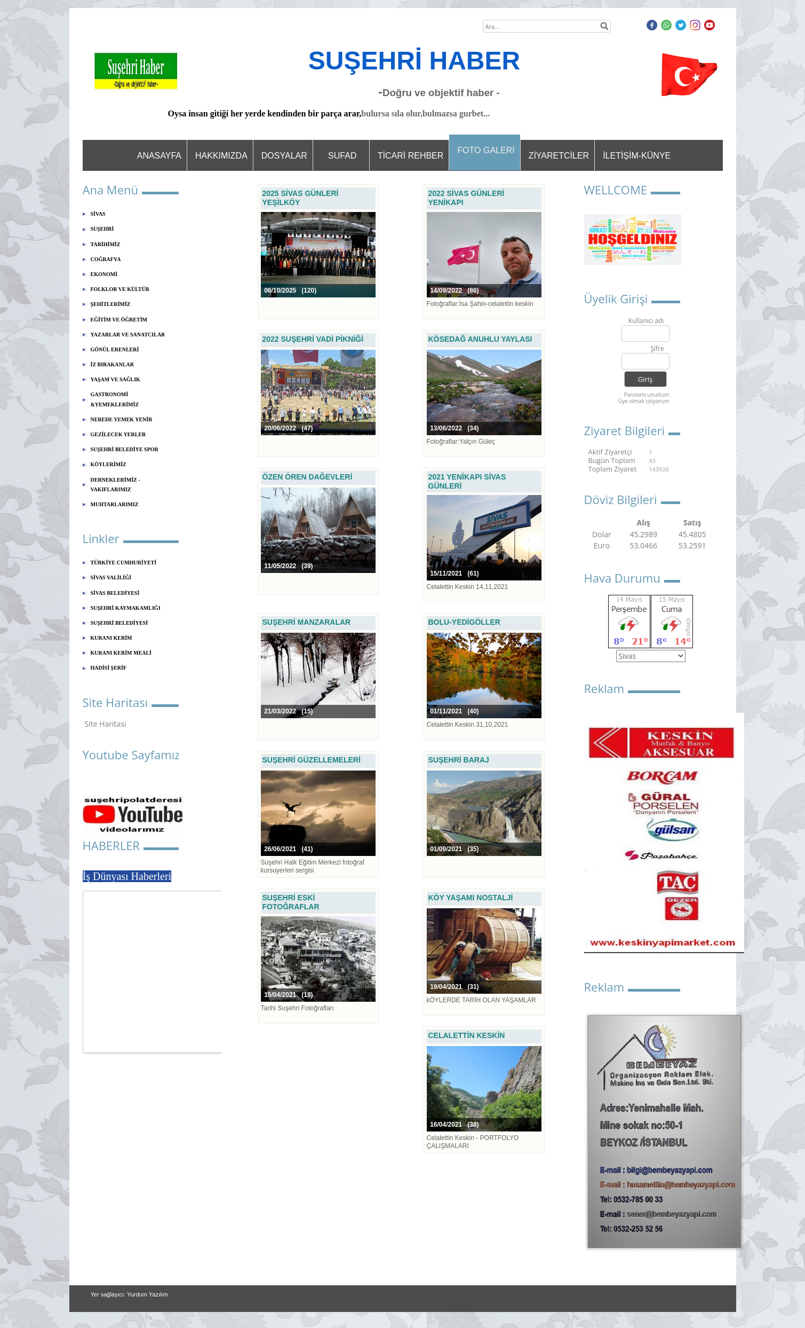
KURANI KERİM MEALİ (121, 653)
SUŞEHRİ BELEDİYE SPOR (124, 449)
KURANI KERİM (111, 638)
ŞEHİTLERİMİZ (111, 304)
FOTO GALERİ (485, 150)
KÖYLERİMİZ (108, 464)
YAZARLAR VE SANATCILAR (128, 334)
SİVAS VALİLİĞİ (111, 577)
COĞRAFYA (106, 259)
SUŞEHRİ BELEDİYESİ (119, 623)
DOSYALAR (284, 155)
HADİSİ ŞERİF (109, 668)
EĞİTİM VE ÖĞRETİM (119, 320)
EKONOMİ (104, 274)
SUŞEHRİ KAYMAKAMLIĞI (126, 608)
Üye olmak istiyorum (643, 401)
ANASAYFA (159, 155)
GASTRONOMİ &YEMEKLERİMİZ (115, 399)
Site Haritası (105, 724)
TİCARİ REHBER (411, 155)
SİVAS (98, 214)
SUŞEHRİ (102, 229)
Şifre (657, 349)
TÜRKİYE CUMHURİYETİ (124, 562)
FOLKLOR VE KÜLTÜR (120, 289)
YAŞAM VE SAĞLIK (115, 379)
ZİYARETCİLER (559, 155)
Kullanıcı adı (646, 321)
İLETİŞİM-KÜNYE (637, 155)
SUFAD (342, 155)
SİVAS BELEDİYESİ (115, 593)
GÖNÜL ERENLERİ (115, 349)
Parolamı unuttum (646, 394)
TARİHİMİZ (106, 244)
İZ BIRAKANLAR (112, 364)
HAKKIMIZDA (221, 155)
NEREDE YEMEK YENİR (122, 419)
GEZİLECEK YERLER (118, 434)
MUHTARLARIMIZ (115, 504)
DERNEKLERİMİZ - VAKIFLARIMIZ (115, 484)
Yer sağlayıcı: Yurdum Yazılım (129, 1294)
